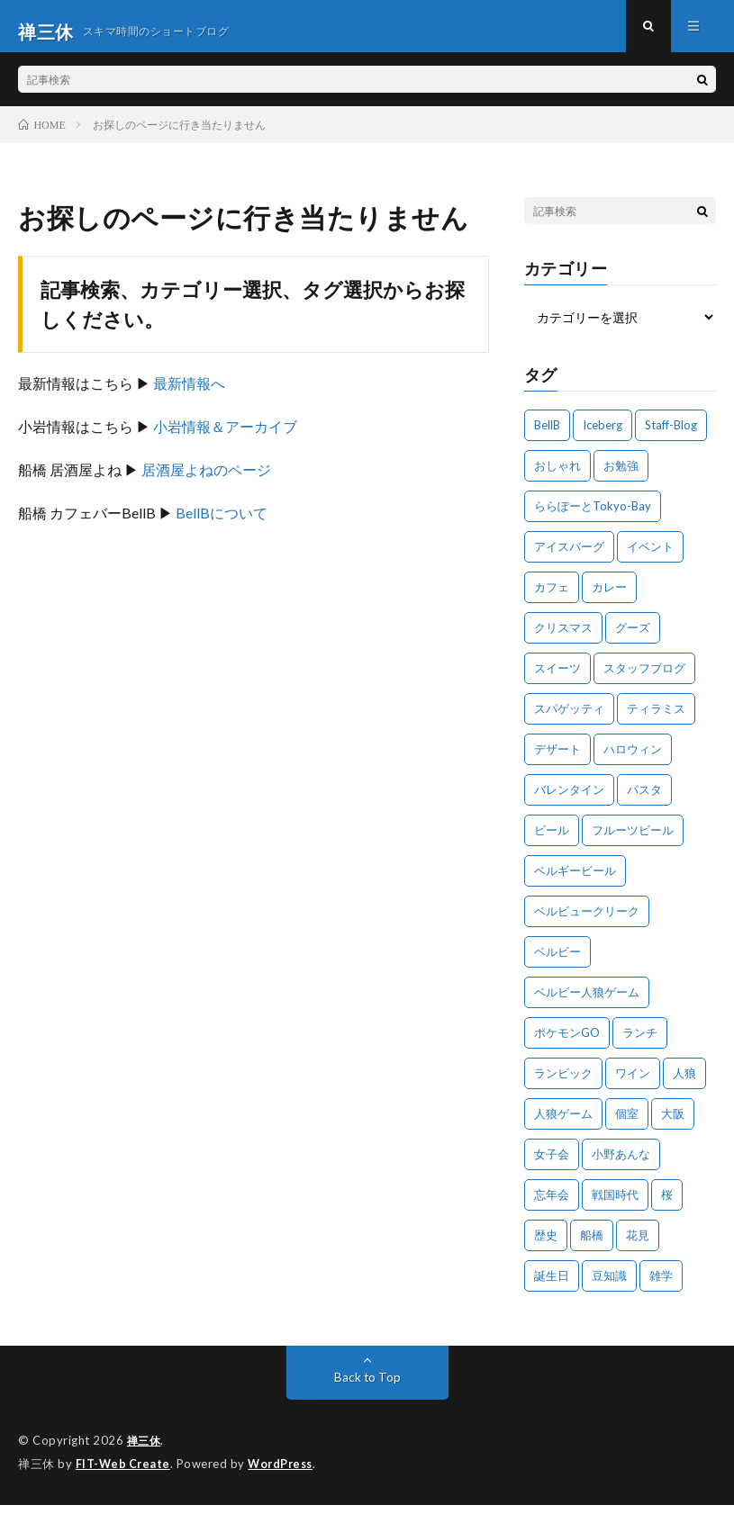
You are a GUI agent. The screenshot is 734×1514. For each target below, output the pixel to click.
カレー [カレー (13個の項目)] (609, 597)
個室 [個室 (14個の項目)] (627, 1124)
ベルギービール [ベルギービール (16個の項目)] (575, 881)
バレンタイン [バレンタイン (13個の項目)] (569, 800)
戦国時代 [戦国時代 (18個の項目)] (615, 1205)
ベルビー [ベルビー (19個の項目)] (557, 962)
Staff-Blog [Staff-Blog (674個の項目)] (671, 435)
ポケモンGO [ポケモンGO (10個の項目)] (567, 1043)
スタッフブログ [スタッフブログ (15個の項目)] (644, 678)
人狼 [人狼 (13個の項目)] (684, 1084)
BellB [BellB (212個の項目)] (547, 435)
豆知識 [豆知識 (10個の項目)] (609, 1286)
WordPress (285, 1473)
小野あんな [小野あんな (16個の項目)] (621, 1165)
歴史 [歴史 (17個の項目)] (545, 1246)
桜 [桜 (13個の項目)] (667, 1205)
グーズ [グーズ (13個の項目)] (632, 638)
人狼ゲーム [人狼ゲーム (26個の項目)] (563, 1124)
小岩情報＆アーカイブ (225, 437)
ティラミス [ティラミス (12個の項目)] (656, 719)
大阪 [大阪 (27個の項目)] (672, 1124)
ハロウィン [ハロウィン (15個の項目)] (632, 759)
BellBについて (221, 523)
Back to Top (367, 1387)
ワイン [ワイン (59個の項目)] (632, 1084)
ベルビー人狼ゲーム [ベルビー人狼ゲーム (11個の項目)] (586, 1003)
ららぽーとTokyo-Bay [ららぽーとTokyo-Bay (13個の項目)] (592, 516)
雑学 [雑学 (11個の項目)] (661, 1286)
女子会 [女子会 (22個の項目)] (551, 1165)
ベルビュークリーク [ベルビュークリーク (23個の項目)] (586, 922)
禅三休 (145, 1451)
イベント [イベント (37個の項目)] (650, 557)
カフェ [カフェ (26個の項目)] (551, 597)
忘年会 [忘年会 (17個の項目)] (551, 1205)
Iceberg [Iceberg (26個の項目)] (602, 435)
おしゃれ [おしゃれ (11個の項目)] (557, 476)
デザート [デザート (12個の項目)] (557, 759)
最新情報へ (189, 393)
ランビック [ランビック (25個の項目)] (563, 1084)
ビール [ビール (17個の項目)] (551, 841)
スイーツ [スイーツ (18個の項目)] (557, 678)
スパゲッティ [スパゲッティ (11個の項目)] (569, 719)
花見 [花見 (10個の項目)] (637, 1246)
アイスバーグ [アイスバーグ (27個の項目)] (569, 557)
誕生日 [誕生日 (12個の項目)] (551, 1286)
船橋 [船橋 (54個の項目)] (591, 1246)
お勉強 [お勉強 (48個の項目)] (621, 476)
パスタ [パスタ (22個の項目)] (644, 800)
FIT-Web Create (124, 1473)
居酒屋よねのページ (206, 480)
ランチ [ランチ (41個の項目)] (639, 1043)
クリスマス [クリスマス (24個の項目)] (563, 638)
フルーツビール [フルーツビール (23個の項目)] (633, 841)
